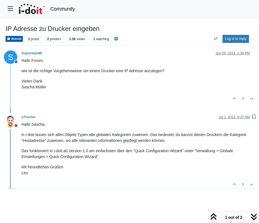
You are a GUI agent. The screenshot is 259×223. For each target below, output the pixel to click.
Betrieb (14, 39)
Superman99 (31, 53)
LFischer (28, 117)
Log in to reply (235, 39)
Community (62, 9)
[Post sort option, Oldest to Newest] (215, 39)
